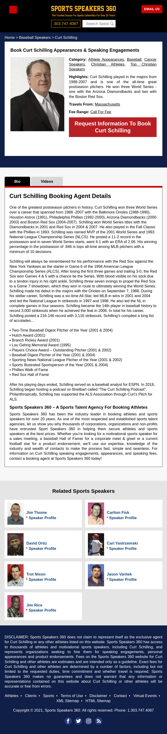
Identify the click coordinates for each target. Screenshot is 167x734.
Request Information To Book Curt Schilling (112, 127)
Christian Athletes (108, 64)
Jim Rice (34, 605)
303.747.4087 (66, 23)
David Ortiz (36, 543)
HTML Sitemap (98, 701)
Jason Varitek (119, 574)
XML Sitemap (67, 701)
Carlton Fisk (118, 512)
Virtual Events (145, 696)
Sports (48, 696)
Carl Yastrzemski (122, 543)
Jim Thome (36, 512)
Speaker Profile (42, 518)
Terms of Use (72, 696)
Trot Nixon (36, 574)
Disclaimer (98, 696)
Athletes (11, 696)
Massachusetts (107, 104)
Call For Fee (100, 112)
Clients (31, 696)
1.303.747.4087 (140, 710)
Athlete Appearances (106, 59)
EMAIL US (152, 9)
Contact (120, 696)
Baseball (134, 59)
